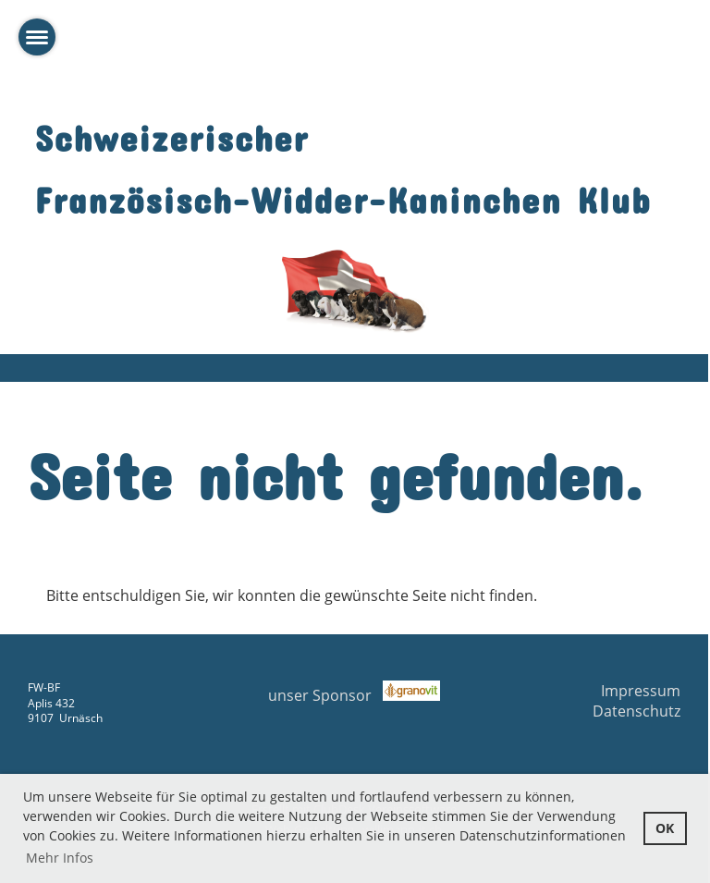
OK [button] (664, 828)
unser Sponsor (354, 695)
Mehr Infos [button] (59, 857)
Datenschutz (636, 711)
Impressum (640, 691)
